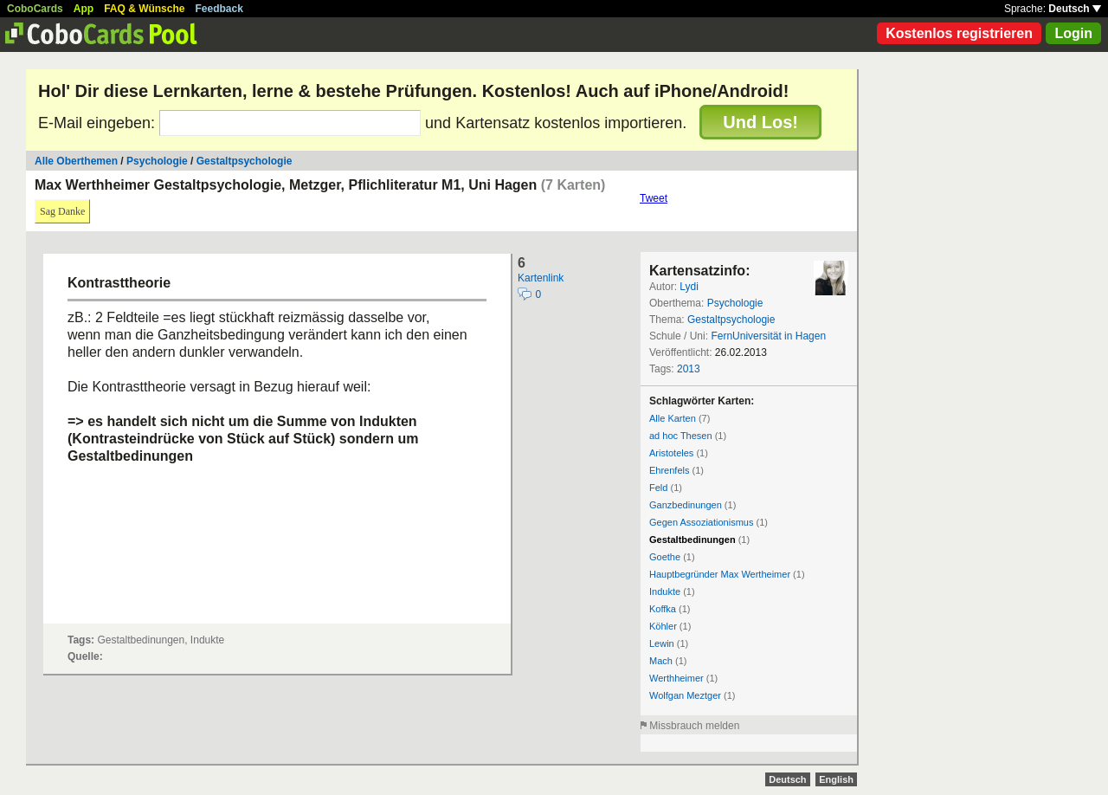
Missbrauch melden (694, 726)
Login (1073, 33)
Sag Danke (62, 211)
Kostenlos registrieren (959, 33)
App (83, 9)
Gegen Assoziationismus (701, 522)
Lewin (661, 643)
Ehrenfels (669, 470)
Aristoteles (671, 453)
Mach (661, 661)
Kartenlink (541, 278)
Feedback (219, 9)
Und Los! (760, 122)
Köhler (663, 626)
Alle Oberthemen (76, 161)
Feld (658, 487)
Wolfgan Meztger (685, 695)
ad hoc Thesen (680, 435)
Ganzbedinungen (685, 505)
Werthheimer (676, 678)
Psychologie (157, 161)
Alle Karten (672, 418)
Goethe (664, 557)
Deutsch (1074, 9)
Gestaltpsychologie (244, 161)
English (836, 779)
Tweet (653, 198)
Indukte (664, 591)
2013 (688, 369)
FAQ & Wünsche (144, 9)
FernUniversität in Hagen (768, 336)
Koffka (662, 609)
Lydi (689, 287)
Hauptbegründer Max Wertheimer (719, 574)
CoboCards (35, 9)
